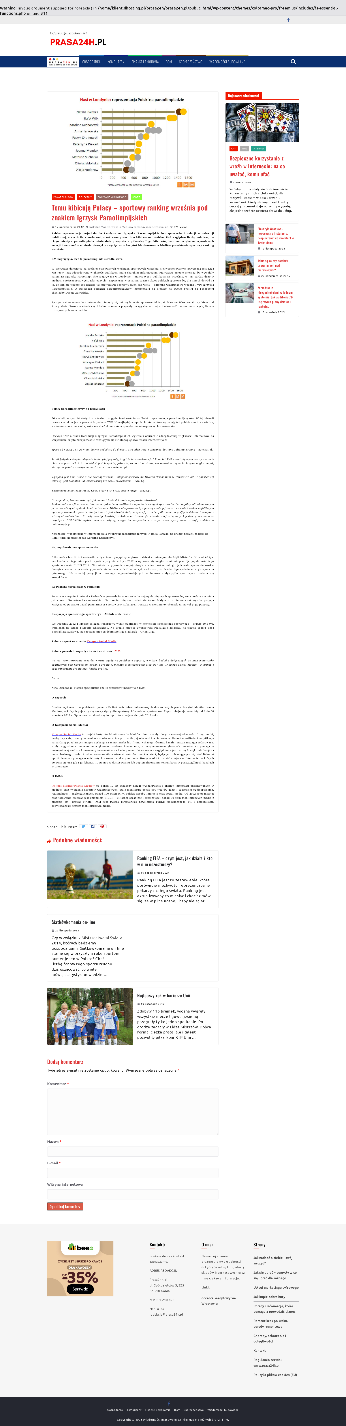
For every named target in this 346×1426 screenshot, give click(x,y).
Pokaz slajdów (63, 197)
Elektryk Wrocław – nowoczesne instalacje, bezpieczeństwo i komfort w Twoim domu (276, 235)
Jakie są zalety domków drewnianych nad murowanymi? (273, 265)
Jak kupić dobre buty (269, 1297)
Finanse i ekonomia (145, 61)
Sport (136, 197)
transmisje (161, 227)
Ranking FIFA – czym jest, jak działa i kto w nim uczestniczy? (174, 861)
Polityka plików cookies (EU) (275, 1375)
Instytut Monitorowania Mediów (110, 227)
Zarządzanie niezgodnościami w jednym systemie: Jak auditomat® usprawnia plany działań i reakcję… (275, 297)
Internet (259, 148)
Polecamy (85, 197)
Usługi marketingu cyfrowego (276, 1287)
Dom (169, 61)
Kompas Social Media (66, 734)
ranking (139, 227)
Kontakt (260, 1350)
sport (149, 227)
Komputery (116, 61)
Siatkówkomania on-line (73, 922)
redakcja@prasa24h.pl (166, 1314)
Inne (244, 148)
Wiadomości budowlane (227, 61)
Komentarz (58, 1083)
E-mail (54, 1163)
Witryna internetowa (65, 1184)
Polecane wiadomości (112, 197)
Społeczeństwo (190, 61)
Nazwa (54, 1141)
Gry (233, 148)
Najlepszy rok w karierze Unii (163, 995)
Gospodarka (91, 61)
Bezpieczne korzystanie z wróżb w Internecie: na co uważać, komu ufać (257, 166)
